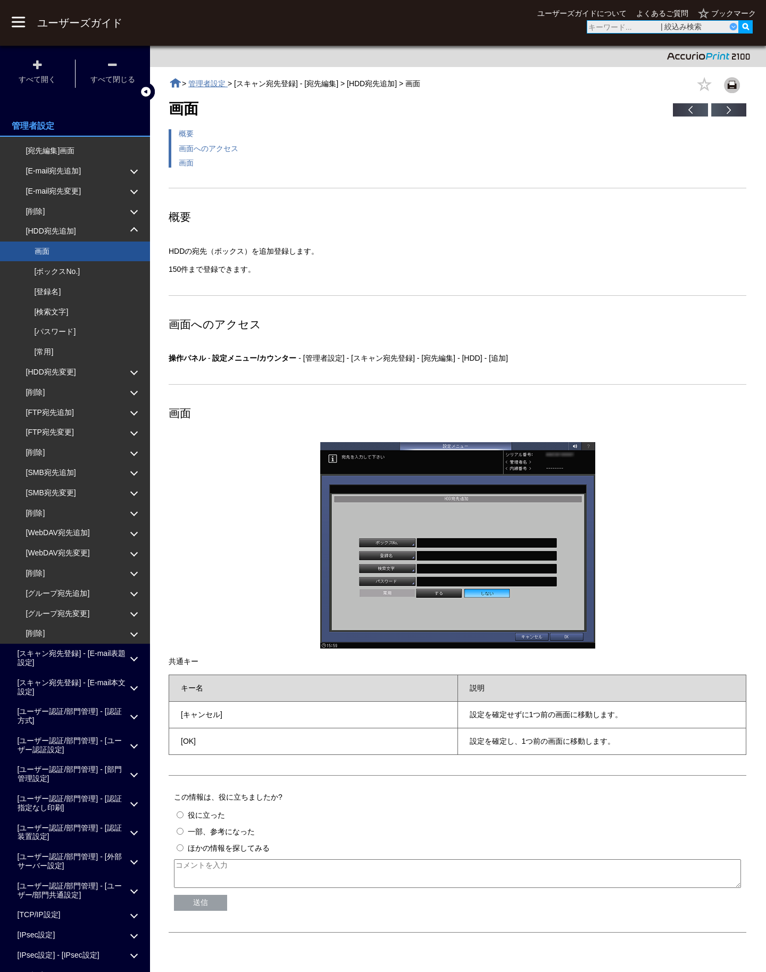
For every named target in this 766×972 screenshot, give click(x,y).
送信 (200, 907)
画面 (186, 163)
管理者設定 (208, 83)
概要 (186, 133)
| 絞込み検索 (681, 26)
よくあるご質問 (662, 13)
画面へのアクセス (208, 148)
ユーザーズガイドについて (582, 13)
